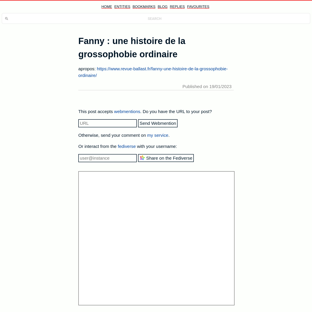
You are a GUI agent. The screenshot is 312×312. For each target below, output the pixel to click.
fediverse (127, 146)
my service (157, 135)
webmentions (127, 111)
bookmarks (144, 7)
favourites (198, 7)
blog (163, 7)
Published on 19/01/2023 (207, 86)
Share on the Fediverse (166, 157)
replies (177, 7)
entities (122, 7)
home (106, 7)
